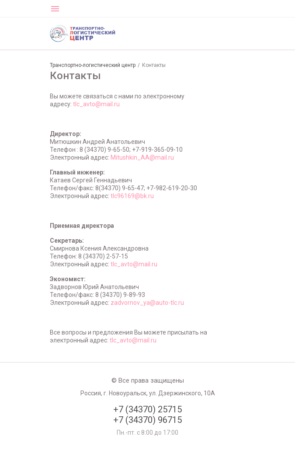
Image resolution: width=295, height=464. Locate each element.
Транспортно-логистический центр (92, 65)
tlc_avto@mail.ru (96, 104)
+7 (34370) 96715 (147, 420)
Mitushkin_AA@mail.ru (142, 157)
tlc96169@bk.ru (132, 195)
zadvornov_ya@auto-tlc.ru (147, 302)
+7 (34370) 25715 (147, 409)
